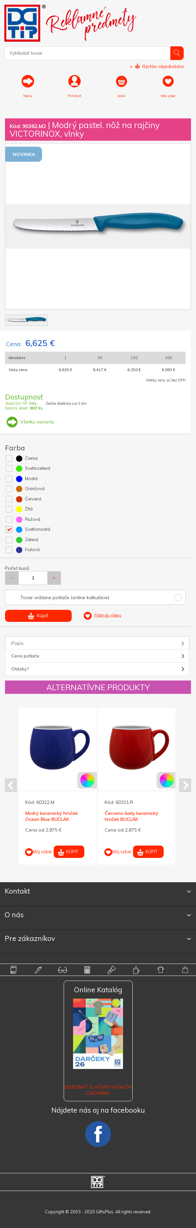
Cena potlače (25, 656)
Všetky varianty (29, 422)
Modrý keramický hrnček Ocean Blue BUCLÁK (51, 816)
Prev (11, 785)
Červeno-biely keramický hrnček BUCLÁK (131, 816)
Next (185, 785)
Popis (17, 643)
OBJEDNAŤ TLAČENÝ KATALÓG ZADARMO (98, 1090)
